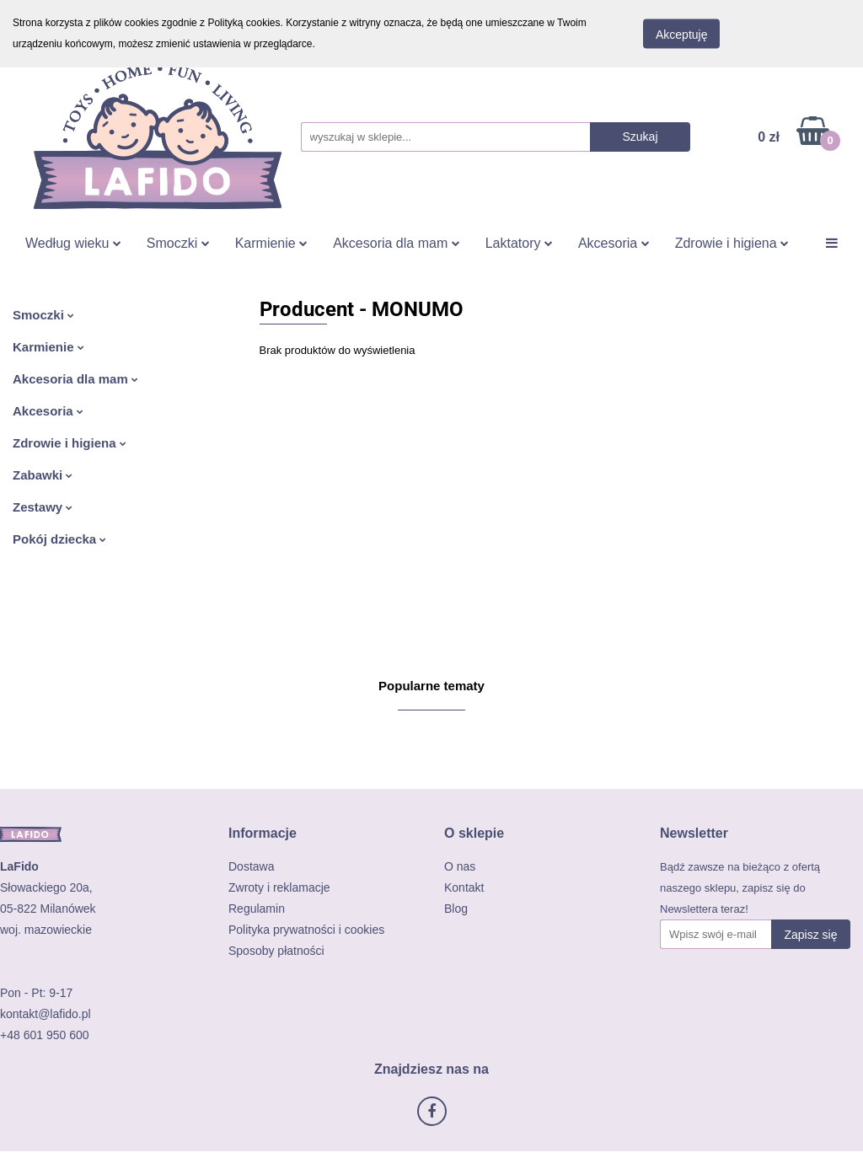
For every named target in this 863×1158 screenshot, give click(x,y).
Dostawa (251, 866)
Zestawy (42, 507)
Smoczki (178, 243)
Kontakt (464, 887)
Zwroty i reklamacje (279, 887)
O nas (459, 866)
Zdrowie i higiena (732, 243)
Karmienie (271, 243)
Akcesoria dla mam (396, 243)
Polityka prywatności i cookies (306, 929)
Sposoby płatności (276, 950)
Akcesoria (614, 243)
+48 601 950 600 (44, 1035)
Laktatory (519, 243)
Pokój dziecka (59, 539)
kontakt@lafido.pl (45, 1014)
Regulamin (256, 908)
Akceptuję (681, 34)
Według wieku (73, 243)
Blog (456, 908)
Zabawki (42, 475)
